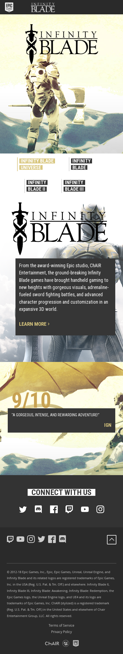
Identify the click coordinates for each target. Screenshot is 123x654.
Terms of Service (61, 625)
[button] (9, 7)
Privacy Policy (61, 631)
